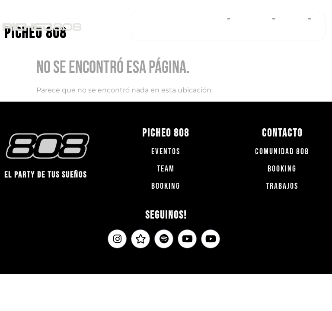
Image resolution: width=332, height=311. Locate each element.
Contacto (227, 33)
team (166, 169)
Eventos (165, 151)
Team (291, 18)
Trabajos (282, 186)
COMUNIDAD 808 (282, 151)
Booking (251, 18)
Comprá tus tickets (186, 18)
